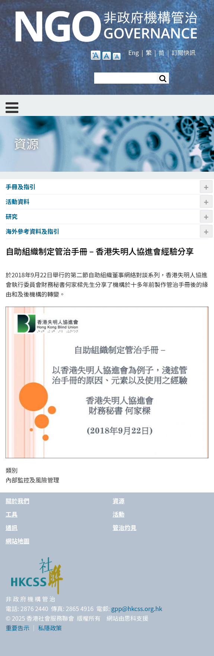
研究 (11, 216)
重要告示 (17, 627)
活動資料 (17, 201)
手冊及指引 (20, 186)
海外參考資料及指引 (32, 231)
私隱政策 (50, 627)
